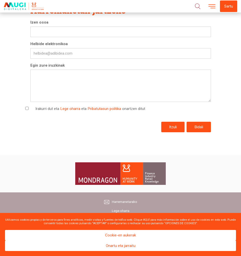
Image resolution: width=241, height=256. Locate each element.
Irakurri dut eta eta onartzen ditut (90, 108)
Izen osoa (39, 22)
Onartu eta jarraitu (120, 245)
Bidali (198, 127)
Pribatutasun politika (104, 108)
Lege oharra (70, 108)
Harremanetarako (120, 202)
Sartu (228, 6)
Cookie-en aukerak (120, 235)
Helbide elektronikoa (49, 44)
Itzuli (173, 127)
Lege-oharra (120, 211)
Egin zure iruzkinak (47, 65)
